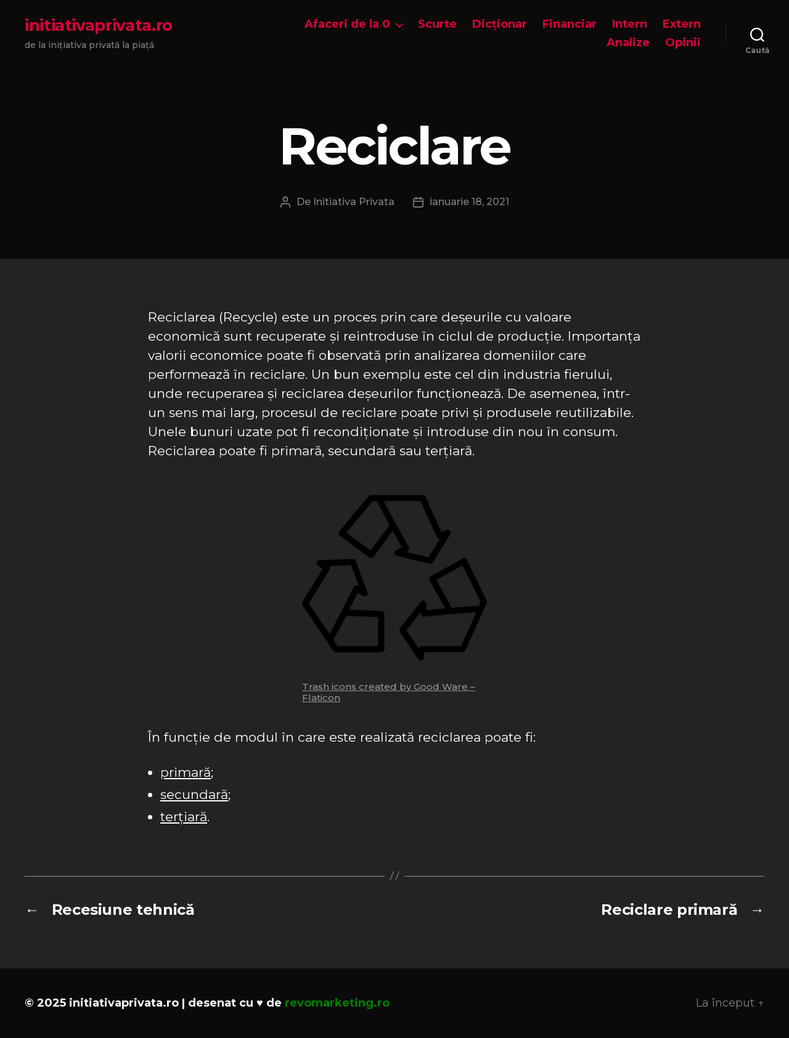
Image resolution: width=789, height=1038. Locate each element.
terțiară (183, 816)
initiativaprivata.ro (99, 25)
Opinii (683, 42)
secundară (194, 794)
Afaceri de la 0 (347, 24)
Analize (628, 42)
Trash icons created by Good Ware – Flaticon (388, 692)
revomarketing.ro (337, 1003)
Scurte (437, 24)
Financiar (569, 24)
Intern (629, 24)
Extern (682, 24)
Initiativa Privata (353, 202)
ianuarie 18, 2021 (469, 202)
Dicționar (499, 24)
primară (185, 772)
